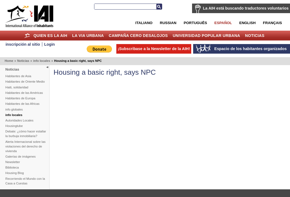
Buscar (159, 6)
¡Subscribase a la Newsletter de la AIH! (154, 49)
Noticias (254, 35)
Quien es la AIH (50, 35)
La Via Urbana (88, 35)
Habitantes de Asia (18, 76)
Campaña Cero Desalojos (138, 35)
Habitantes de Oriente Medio (25, 81)
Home (27, 35)
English (247, 23)
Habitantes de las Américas (24, 92)
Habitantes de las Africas (22, 103)
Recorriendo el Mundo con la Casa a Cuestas (25, 181)
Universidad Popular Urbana (206, 35)
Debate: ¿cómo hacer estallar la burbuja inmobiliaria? (25, 134)
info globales (14, 109)
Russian (168, 23)
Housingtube (14, 126)
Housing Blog (14, 173)
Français (272, 23)
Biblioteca (12, 167)
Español (223, 23)
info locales (41, 60)
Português (195, 23)
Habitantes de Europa (20, 98)
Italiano (143, 23)
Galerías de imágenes (20, 156)
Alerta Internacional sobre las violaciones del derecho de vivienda (25, 146)
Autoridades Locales (19, 120)
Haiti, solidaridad (17, 87)
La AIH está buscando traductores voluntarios (246, 8)
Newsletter (12, 162)
